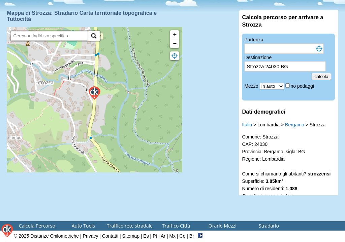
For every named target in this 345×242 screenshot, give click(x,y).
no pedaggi (303, 86)
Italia (247, 124)
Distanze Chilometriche (54, 236)
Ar (163, 236)
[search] (49, 36)
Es (146, 236)
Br (191, 236)
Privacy (90, 236)
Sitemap (130, 236)
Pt (155, 236)
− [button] (175, 44)
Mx (172, 236)
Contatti (110, 236)
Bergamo (294, 124)
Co (183, 236)
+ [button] (175, 35)
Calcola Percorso (37, 226)
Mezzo (251, 86)
